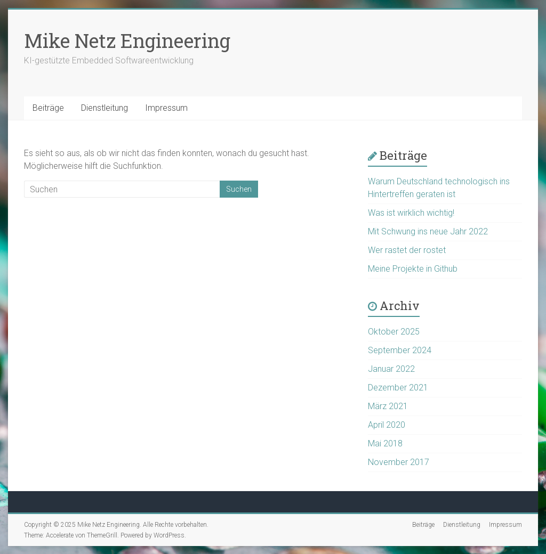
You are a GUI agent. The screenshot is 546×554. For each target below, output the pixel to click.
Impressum (166, 108)
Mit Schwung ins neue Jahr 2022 (428, 231)
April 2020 (386, 425)
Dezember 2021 (398, 387)
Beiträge (48, 108)
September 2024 (399, 350)
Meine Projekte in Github (412, 269)
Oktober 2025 (394, 332)
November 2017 (398, 462)
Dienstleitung (104, 108)
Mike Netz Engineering (127, 40)
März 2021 (388, 406)
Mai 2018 (385, 443)
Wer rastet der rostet (407, 250)
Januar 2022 (391, 369)
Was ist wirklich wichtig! (411, 213)
